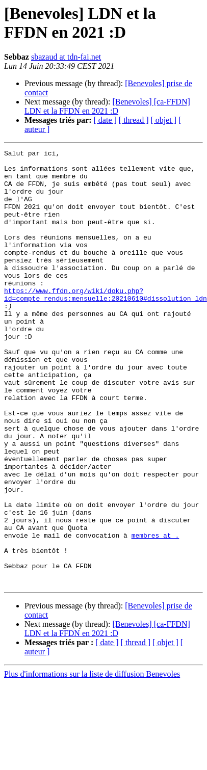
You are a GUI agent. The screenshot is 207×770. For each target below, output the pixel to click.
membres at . (155, 613)
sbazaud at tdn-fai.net (66, 56)
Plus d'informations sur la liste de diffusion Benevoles (92, 761)
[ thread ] (134, 120)
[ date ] (105, 120)
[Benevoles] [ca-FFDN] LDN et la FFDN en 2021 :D (107, 106)
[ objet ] (163, 120)
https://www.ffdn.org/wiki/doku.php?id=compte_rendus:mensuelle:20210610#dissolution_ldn (105, 324)
